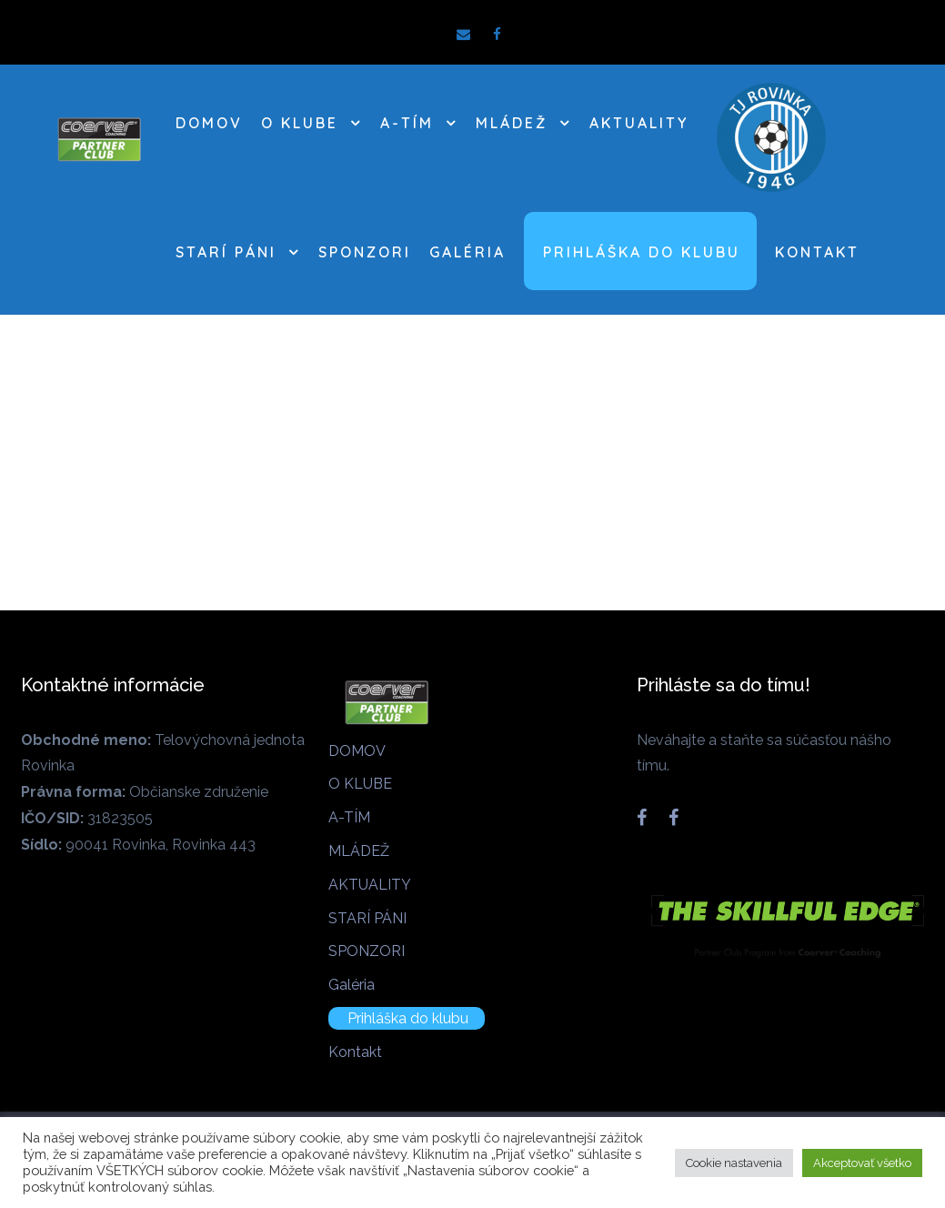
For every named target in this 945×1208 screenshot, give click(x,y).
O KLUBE (299, 123)
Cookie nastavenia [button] (734, 1163)
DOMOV (209, 123)
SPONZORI (364, 252)
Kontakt (817, 252)
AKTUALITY (639, 123)
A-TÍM (407, 123)
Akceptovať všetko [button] (862, 1163)
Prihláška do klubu (641, 252)
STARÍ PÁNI (226, 252)
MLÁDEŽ (512, 123)
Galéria (467, 252)
